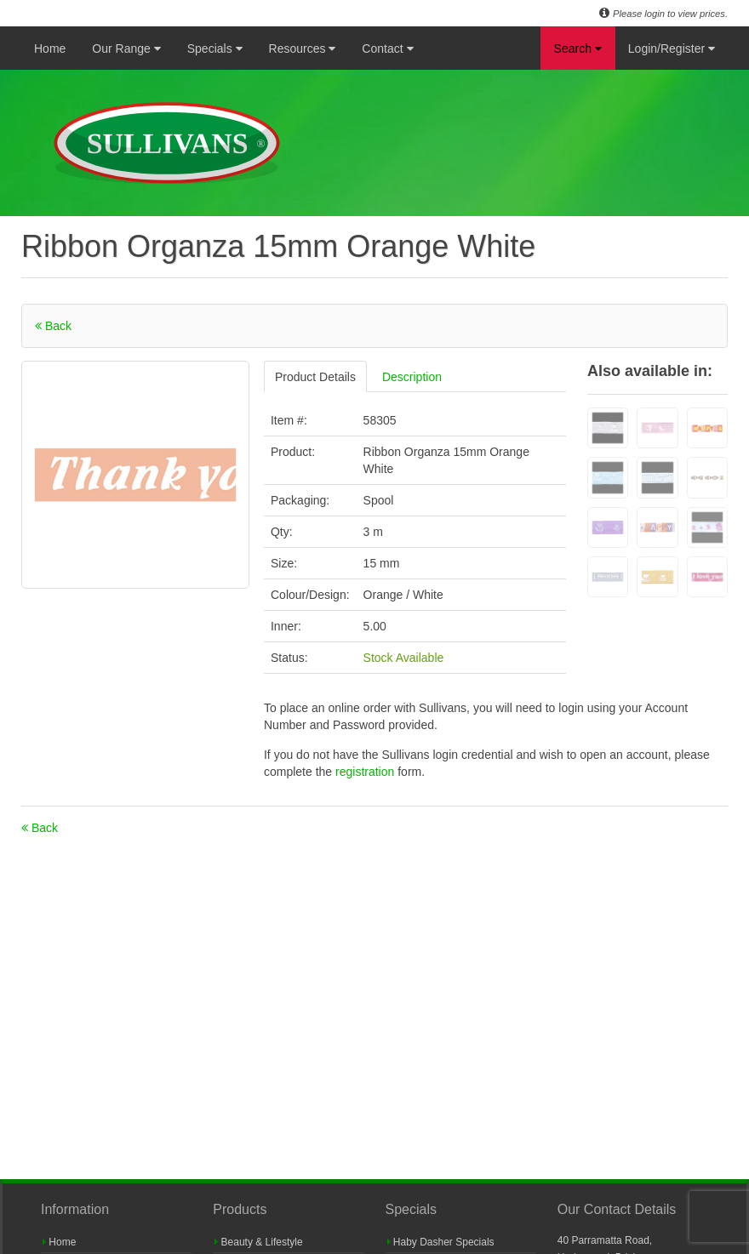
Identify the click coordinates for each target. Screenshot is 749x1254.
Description (412, 377)
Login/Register (671, 48)
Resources (302, 48)
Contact (387, 48)
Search (578, 48)
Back (53, 326)
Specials (215, 48)
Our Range (126, 48)
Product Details (315, 377)
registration (366, 771)
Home (50, 48)
